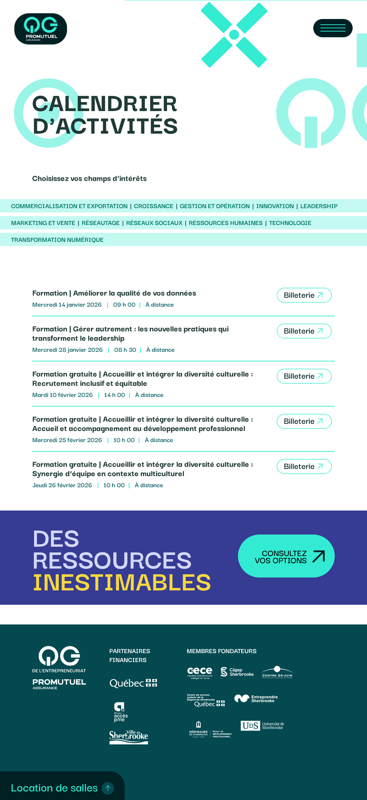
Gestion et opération (215, 205)
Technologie (290, 222)
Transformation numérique (57, 239)
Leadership (319, 205)
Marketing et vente (43, 222)
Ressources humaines (226, 222)
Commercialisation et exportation (69, 205)
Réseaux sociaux (154, 222)
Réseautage (101, 222)
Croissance (153, 205)
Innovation (275, 205)
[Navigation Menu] (333, 28)
